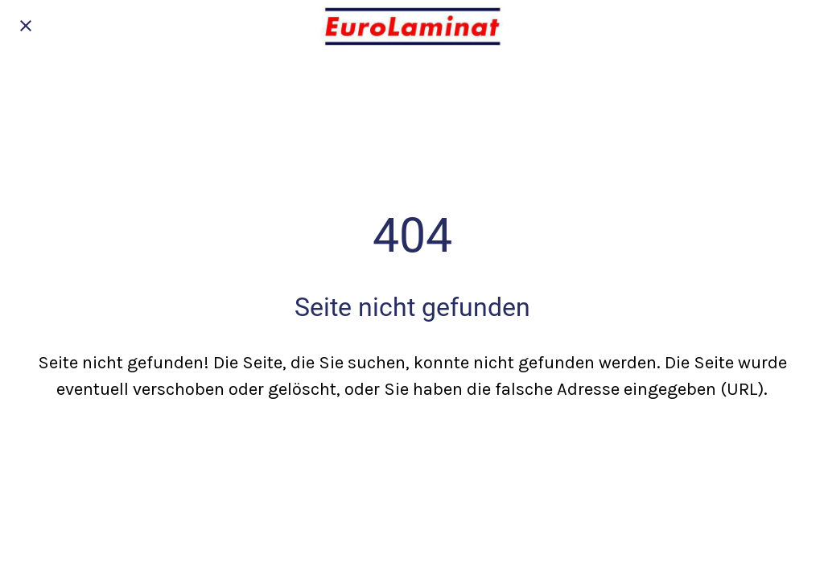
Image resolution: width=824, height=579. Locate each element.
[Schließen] (25, 25)
